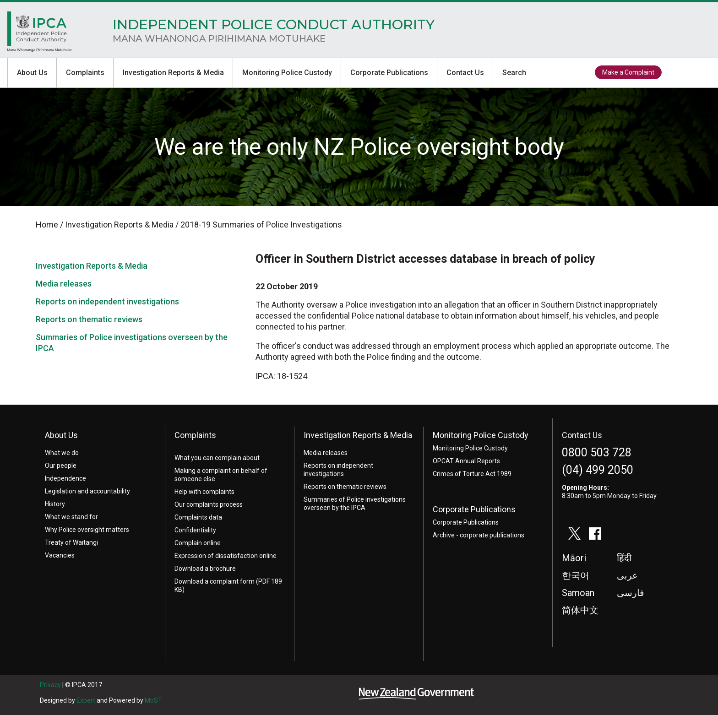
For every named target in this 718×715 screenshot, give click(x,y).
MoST (153, 700)
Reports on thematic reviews (89, 319)
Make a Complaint (628, 72)
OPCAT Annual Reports (466, 461)
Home (39, 34)
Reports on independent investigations (107, 301)
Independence (65, 478)
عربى (627, 575)
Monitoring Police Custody (287, 72)
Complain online (197, 543)
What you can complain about (217, 457)
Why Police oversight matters (87, 529)
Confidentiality (195, 530)
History (55, 504)
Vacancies (60, 555)
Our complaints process (208, 504)
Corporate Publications (389, 72)
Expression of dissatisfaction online (225, 555)
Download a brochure (205, 568)
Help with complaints (204, 491)
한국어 (575, 575)
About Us (32, 72)
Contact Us (465, 72)
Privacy (50, 684)
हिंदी (624, 557)
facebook (697, 72)
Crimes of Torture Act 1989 (472, 473)
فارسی (630, 592)
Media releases (64, 283)
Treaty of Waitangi (71, 542)
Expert (85, 700)
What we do (62, 452)
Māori (574, 557)
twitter (676, 72)
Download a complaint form (214, 581)
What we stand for (71, 516)
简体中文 (580, 610)
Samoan (578, 592)
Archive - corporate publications (478, 535)
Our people (60, 465)
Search (514, 72)
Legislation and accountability (87, 491)
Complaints (85, 72)
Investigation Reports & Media (173, 72)
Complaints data (198, 517)
